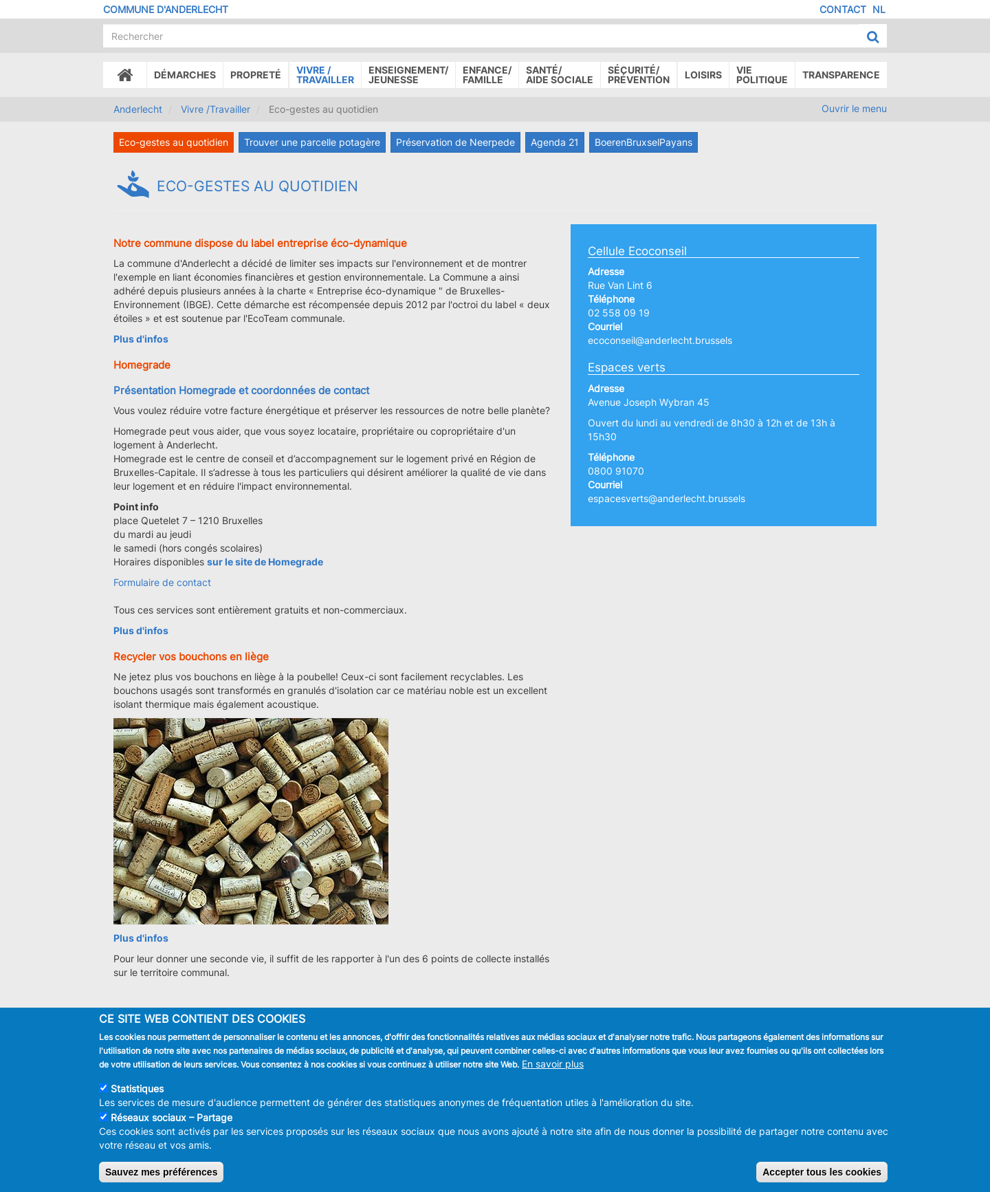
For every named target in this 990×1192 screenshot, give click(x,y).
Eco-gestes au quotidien (173, 142)
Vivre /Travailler (325, 74)
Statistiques (137, 1092)
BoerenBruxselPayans (643, 142)
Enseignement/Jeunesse (408, 74)
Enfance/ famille (487, 74)
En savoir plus (553, 1068)
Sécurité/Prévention (639, 74)
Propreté (255, 74)
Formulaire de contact (162, 582)
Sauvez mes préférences (161, 1176)
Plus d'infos (140, 630)
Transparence (841, 74)
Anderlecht (137, 109)
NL (879, 9)
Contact (843, 9)
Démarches (185, 74)
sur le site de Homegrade (265, 561)
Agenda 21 (555, 142)
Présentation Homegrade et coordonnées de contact (241, 390)
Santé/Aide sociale (559, 74)
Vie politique (762, 74)
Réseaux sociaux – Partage (171, 1121)
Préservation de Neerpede (455, 142)
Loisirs (703, 74)
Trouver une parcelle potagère (312, 142)
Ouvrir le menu (854, 108)
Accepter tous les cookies (821, 1176)
